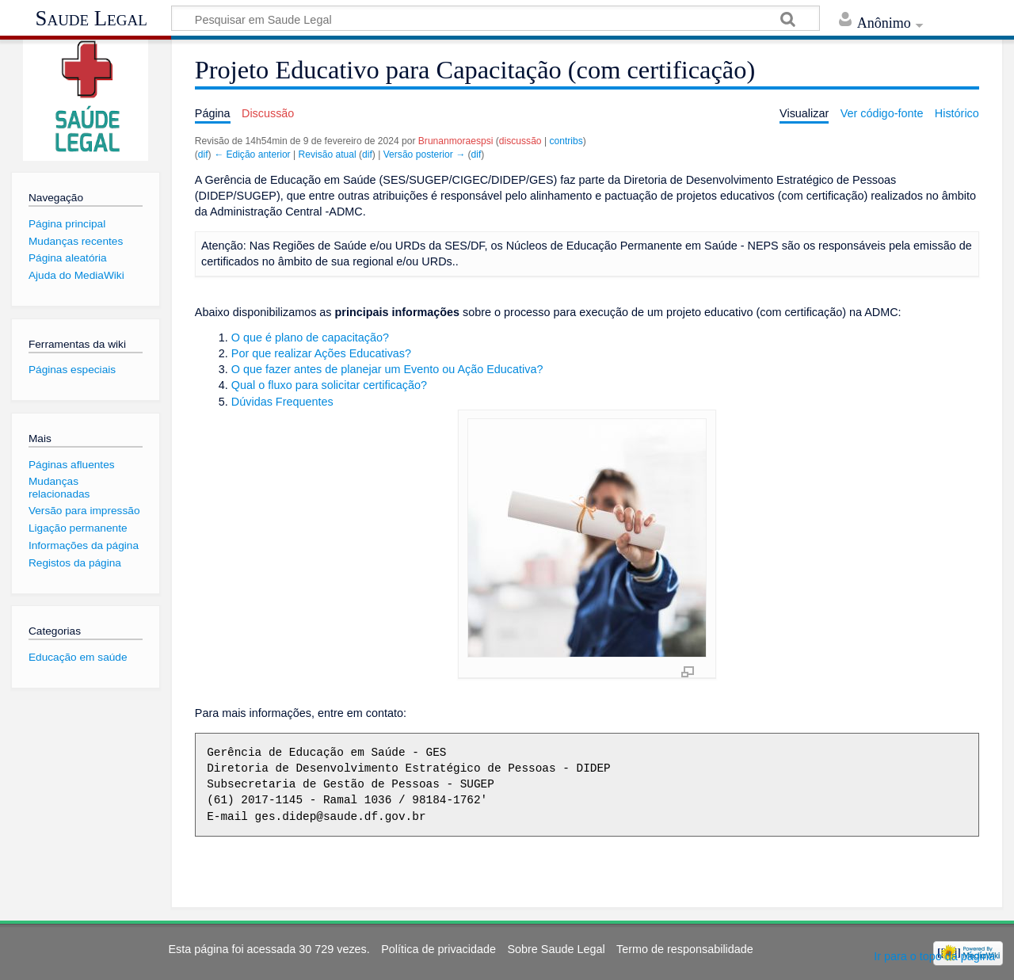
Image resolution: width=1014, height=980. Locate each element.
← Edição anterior (252, 154)
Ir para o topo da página (934, 956)
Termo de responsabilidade (684, 949)
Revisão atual (327, 154)
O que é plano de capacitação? (310, 337)
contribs (565, 141)
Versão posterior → (424, 154)
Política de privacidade (438, 949)
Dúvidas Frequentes (282, 401)
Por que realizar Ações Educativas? (321, 353)
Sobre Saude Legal (555, 949)
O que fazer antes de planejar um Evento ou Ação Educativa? (387, 369)
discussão (520, 141)
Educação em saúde (78, 657)
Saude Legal (91, 18)
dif (203, 154)
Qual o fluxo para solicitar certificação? (329, 385)
